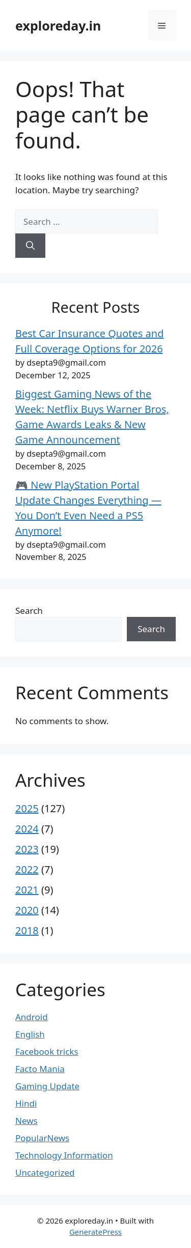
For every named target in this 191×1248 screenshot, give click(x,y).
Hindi (26, 1103)
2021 (27, 890)
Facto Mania (40, 1069)
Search (29, 610)
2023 (27, 849)
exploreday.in (58, 25)
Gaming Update (47, 1086)
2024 (27, 829)
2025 (27, 808)
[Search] (30, 245)
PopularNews (42, 1138)
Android (31, 1017)
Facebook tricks (46, 1051)
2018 (27, 930)
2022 (27, 869)
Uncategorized (45, 1172)
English (30, 1034)
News (26, 1120)
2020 (27, 910)
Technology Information (64, 1155)
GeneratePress (95, 1232)
